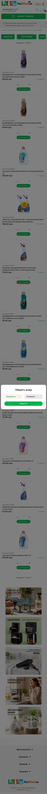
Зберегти (24, 404)
